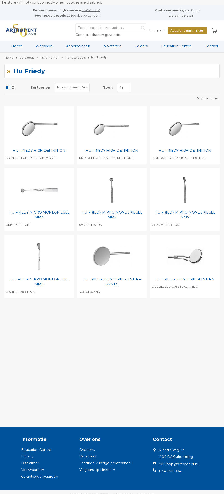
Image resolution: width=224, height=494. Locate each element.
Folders (141, 46)
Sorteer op (40, 87)
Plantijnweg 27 (171, 450)
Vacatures (87, 456)
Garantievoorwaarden (39, 476)
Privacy (27, 456)
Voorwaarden (32, 470)
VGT (189, 15)
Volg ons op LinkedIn (97, 470)
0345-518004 (91, 10)
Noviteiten (112, 46)
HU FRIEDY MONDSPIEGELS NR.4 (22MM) (112, 281)
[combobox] (110, 27)
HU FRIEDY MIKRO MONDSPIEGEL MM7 (185, 215)
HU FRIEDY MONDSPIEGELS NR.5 (185, 279)
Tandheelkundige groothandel (105, 463)
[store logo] (21, 30)
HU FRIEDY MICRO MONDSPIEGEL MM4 (39, 215)
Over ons (87, 449)
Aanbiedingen (78, 46)
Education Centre (176, 46)
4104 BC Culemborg (175, 457)
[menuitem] (16, 46)
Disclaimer (30, 463)
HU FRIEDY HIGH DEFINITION (39, 150)
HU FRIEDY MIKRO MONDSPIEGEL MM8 (39, 281)
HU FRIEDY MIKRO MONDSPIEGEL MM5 (112, 215)
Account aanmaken (187, 30)
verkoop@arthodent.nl (178, 464)
